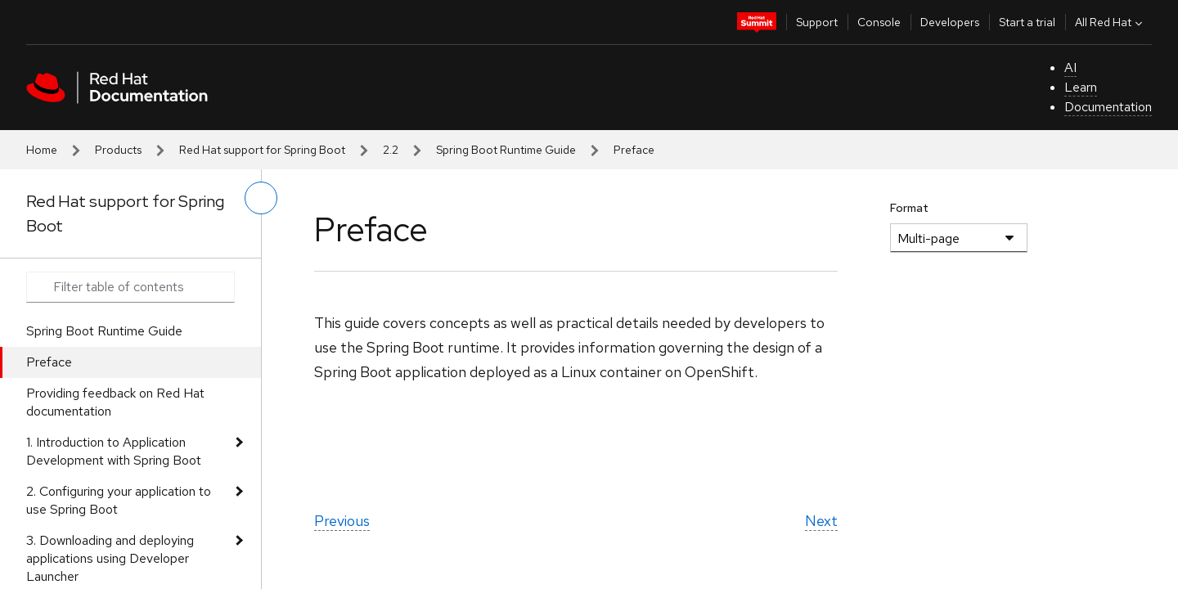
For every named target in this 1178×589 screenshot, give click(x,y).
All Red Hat (1110, 22)
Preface (49, 362)
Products (118, 149)
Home (41, 149)
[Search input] (130, 287)
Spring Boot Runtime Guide (506, 149)
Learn (1080, 87)
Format (909, 207)
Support (817, 22)
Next (821, 520)
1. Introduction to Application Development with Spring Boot (113, 451)
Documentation (1108, 106)
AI (1070, 67)
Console (879, 22)
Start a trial (1027, 22)
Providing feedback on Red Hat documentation (115, 402)
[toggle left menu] (261, 198)
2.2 (390, 149)
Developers (949, 22)
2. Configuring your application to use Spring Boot (118, 500)
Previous (342, 520)
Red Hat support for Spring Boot (262, 149)
